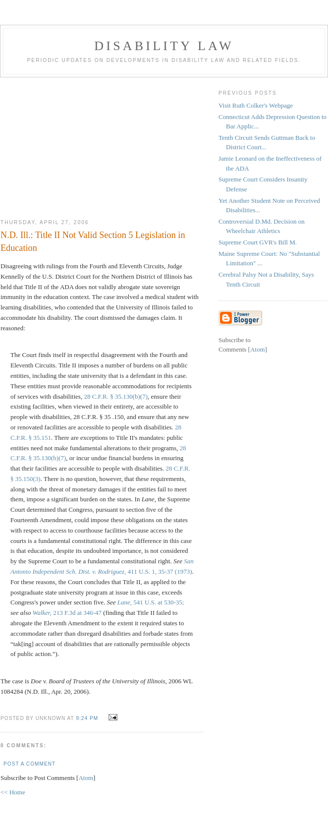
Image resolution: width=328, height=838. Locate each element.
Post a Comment (29, 764)
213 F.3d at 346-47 (67, 612)
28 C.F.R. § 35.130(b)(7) (116, 396)
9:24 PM (88, 718)
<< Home (12, 792)
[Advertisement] (102, 144)
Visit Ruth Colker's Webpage (256, 105)
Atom (85, 777)
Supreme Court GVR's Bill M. (258, 242)
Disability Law (163, 46)
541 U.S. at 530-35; (150, 602)
